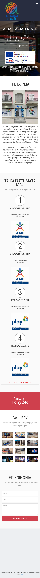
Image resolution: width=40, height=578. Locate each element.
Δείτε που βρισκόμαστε (20, 46)
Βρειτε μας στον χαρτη (20, 383)
